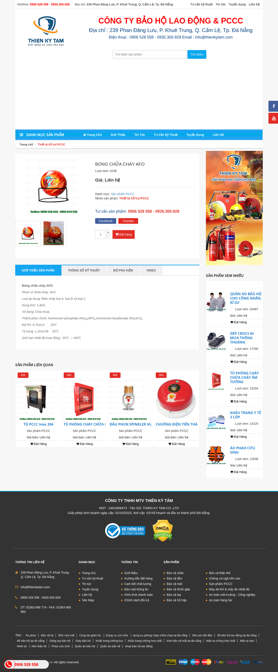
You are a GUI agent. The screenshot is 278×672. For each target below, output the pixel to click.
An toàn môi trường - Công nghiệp (232, 594)
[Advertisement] (139, 94)
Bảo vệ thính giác (178, 589)
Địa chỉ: (80, 4)
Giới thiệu (131, 573)
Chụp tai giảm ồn (90, 635)
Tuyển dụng (90, 589)
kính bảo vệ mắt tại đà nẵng (184, 640)
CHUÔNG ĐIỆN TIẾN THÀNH (179, 424)
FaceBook (106, 221)
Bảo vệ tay (174, 594)
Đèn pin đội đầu (202, 635)
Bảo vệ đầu (174, 578)
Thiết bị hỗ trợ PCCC (51, 144)
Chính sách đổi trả (136, 600)
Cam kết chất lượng (137, 584)
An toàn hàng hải (220, 600)
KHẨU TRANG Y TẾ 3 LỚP (245, 414)
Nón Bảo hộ (38, 646)
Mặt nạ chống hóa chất (220, 640)
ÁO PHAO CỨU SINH (242, 450)
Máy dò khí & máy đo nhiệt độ (229, 589)
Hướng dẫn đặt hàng (138, 578)
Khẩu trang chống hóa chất (145, 640)
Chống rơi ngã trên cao (224, 578)
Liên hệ (87, 594)
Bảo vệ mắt (174, 584)
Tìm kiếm (197, 54)
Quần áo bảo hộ (85, 646)
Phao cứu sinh (61, 646)
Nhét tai (22, 646)
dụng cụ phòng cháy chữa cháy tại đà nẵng (160, 635)
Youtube (128, 221)
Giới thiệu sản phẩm (38, 270)
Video (151, 270)
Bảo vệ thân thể (220, 573)
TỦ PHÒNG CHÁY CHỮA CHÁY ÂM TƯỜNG (99, 424)
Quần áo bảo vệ (110, 646)
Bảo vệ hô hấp (177, 600)
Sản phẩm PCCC (122, 194)
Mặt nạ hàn (247, 640)
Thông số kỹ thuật (84, 270)
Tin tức (86, 584)
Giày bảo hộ (83, 640)
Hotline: (23, 4)
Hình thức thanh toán (138, 594)
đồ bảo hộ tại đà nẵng (31, 640)
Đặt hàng (123, 234)
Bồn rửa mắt (66, 635)
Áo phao (30, 635)
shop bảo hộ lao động (138, 646)
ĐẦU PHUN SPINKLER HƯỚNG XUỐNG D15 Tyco (150, 424)
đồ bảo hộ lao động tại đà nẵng (236, 635)
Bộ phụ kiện (123, 270)
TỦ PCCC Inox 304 (38, 424)
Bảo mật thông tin (136, 589)
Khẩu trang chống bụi (109, 640)
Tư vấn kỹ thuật (92, 578)
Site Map (88, 600)
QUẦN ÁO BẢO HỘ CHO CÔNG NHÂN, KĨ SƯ (246, 298)
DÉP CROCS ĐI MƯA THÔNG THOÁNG (242, 338)
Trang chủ (26, 144)
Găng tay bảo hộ (60, 640)
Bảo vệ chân (175, 573)
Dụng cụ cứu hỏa (117, 635)
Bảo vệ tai (47, 635)
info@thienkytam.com (35, 587)
